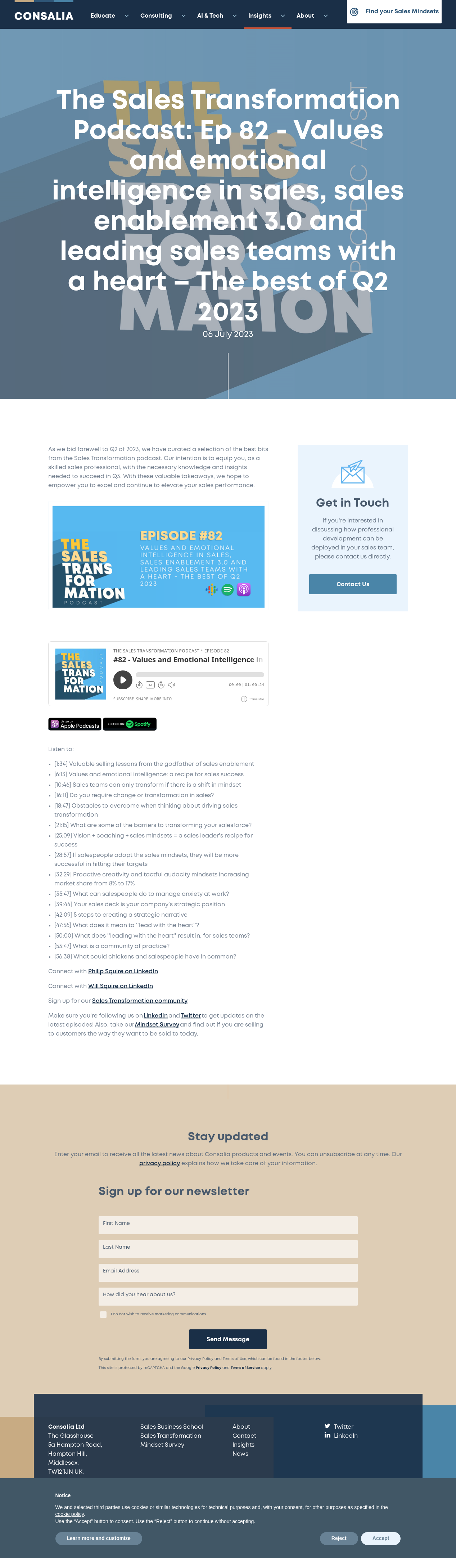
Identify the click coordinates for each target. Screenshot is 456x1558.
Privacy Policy (208, 1368)
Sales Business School (171, 1427)
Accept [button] (381, 1538)
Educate (111, 16)
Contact (244, 1436)
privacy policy (159, 1163)
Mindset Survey (157, 1025)
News (240, 1454)
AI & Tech (218, 16)
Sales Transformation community (140, 1001)
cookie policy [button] (69, 1514)
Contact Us (353, 584)
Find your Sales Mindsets (394, 12)
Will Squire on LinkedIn (120, 986)
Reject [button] (339, 1538)
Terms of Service (245, 1368)
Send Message (228, 1339)
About (313, 16)
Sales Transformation (170, 1436)
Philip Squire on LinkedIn (123, 971)
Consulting (164, 16)
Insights (267, 16)
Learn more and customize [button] (99, 1538)
